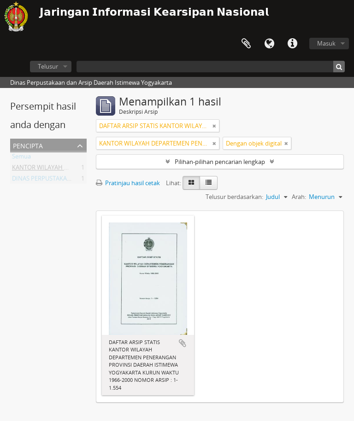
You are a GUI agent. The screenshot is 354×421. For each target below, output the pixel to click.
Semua (21, 158)
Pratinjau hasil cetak (128, 183)
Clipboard (246, 43)
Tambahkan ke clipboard (182, 343)
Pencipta (28, 145)
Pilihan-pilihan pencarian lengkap (220, 162)
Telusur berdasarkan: (234, 197)
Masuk (326, 43)
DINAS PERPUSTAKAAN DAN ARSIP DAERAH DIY (77, 180)
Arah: (299, 197)
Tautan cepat (292, 43)
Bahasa (269, 43)
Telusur (48, 66)
